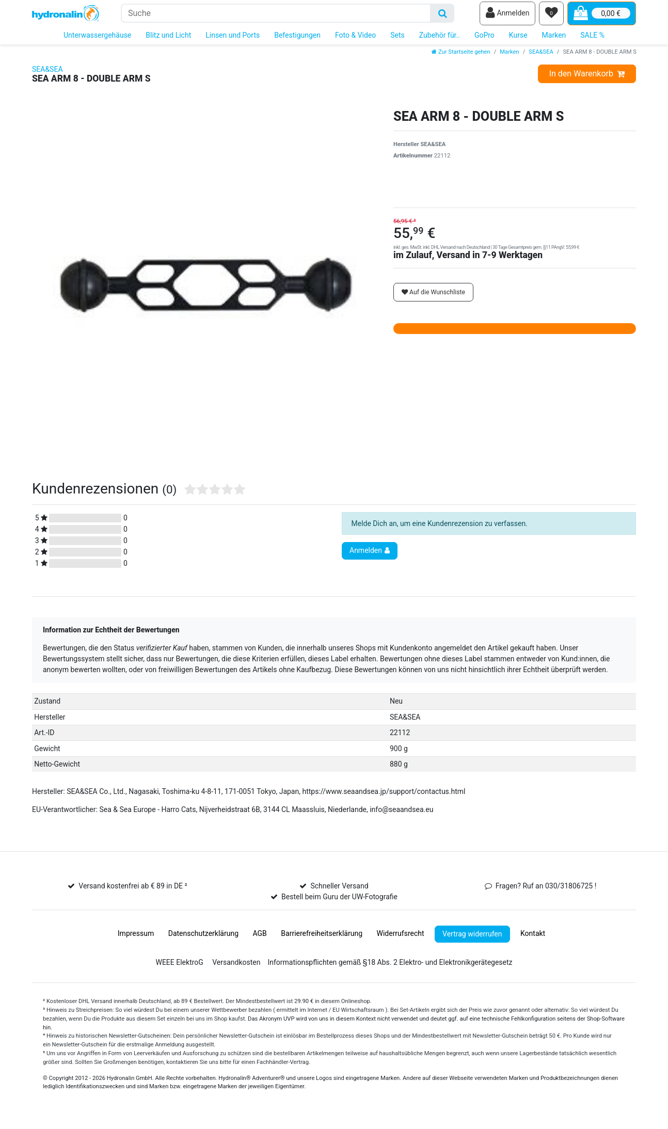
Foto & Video (355, 40)
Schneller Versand (339, 891)
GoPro (484, 40)
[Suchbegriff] (276, 16)
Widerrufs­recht (400, 938)
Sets (397, 40)
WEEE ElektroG (179, 967)
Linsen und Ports (232, 40)
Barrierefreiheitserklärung (321, 938)
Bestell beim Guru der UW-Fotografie (339, 902)
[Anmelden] (507, 16)
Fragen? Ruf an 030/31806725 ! (546, 891)
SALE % (592, 40)
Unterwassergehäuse (97, 40)
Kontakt (532, 938)
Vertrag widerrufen (472, 938)
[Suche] (442, 16)
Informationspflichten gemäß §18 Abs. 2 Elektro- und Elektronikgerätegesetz (389, 967)
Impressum (136, 938)
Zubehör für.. (439, 40)
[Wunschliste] (551, 16)
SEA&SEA (541, 57)
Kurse (518, 40)
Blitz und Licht (168, 40)
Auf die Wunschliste (433, 296)
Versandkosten (236, 967)
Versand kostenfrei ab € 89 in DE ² (132, 891)
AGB (260, 938)
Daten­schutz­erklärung (203, 938)
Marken (554, 40)
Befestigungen (297, 40)
